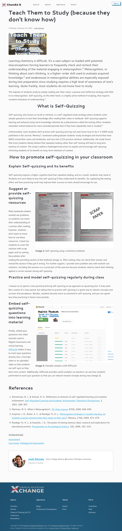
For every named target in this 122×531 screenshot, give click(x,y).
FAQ (90, 509)
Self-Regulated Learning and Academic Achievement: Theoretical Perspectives (62, 400)
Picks (64, 509)
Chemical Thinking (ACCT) (20, 512)
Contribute (92, 506)
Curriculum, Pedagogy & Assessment (26, 443)
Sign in (116, 3)
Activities (13, 506)
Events (65, 506)
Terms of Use (54, 528)
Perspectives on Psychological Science (50, 426)
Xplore (48, 4)
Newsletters (15, 518)
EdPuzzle (13, 349)
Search (36, 4)
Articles (13, 509)
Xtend (73, 4)
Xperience (60, 4)
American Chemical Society (62, 525)
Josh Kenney (39, 28)
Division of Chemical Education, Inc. (35, 525)
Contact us (75, 528)
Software (92, 512)
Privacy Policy (66, 528)
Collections (14, 515)
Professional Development (46, 509)
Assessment (14, 439)
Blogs (38, 506)
